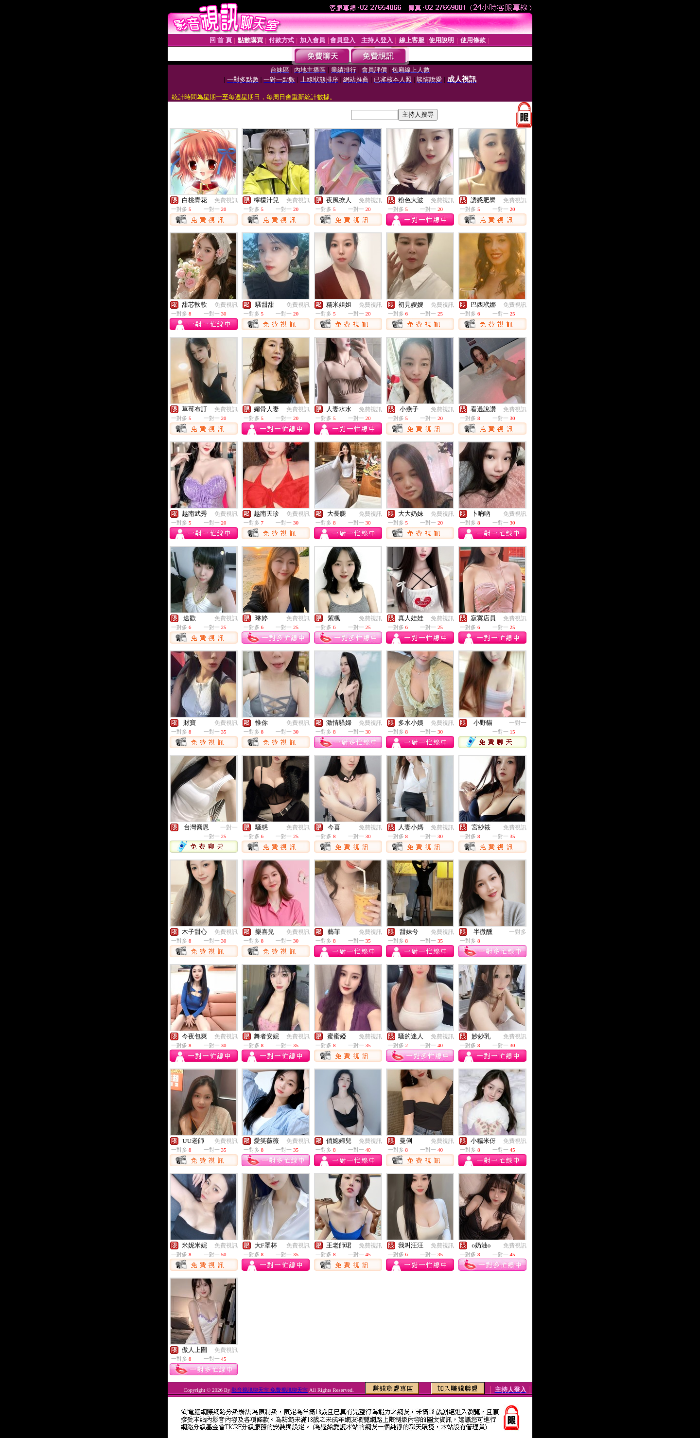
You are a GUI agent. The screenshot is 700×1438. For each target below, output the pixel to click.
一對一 (517, 722)
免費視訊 (226, 200)
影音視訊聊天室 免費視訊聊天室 (269, 1390)
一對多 (517, 932)
